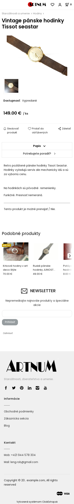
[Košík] (69, 4)
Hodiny (37, 13)
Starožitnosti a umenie (16, 13)
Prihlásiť (10, 322)
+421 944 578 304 (23, 455)
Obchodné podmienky (19, 411)
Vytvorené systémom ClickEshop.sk (37, 501)
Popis (37, 146)
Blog (7, 426)
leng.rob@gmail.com (24, 462)
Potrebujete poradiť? (37, 154)
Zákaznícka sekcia (16, 418)
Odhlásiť (8, 333)
